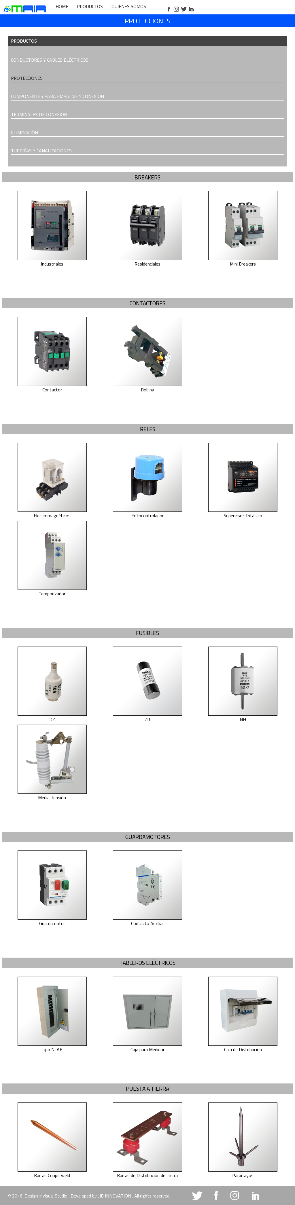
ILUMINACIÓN (24, 132)
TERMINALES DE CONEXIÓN (39, 114)
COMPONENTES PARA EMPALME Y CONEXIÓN (57, 96)
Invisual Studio (54, 1195)
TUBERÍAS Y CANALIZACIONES (41, 150)
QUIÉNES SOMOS (128, 6)
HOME (62, 6)
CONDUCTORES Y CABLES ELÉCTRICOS (49, 59)
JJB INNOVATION (115, 1195)
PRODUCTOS (90, 6)
